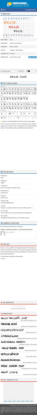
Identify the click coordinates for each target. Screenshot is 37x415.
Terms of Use (20, 405)
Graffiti (16, 46)
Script (11, 46)
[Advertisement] (18, 64)
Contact (34, 405)
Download (32, 57)
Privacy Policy (28, 405)
